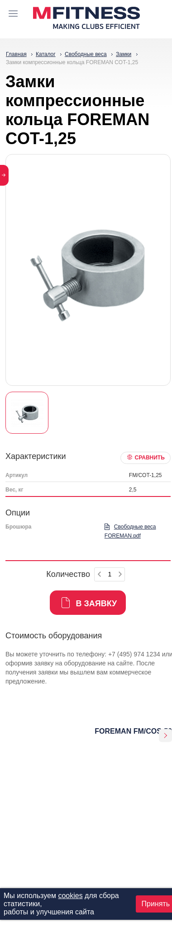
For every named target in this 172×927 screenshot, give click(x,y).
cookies (70, 895)
